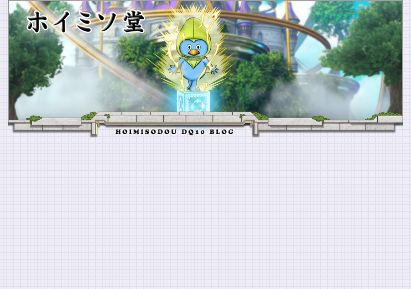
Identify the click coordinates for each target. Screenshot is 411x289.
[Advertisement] (205, 198)
